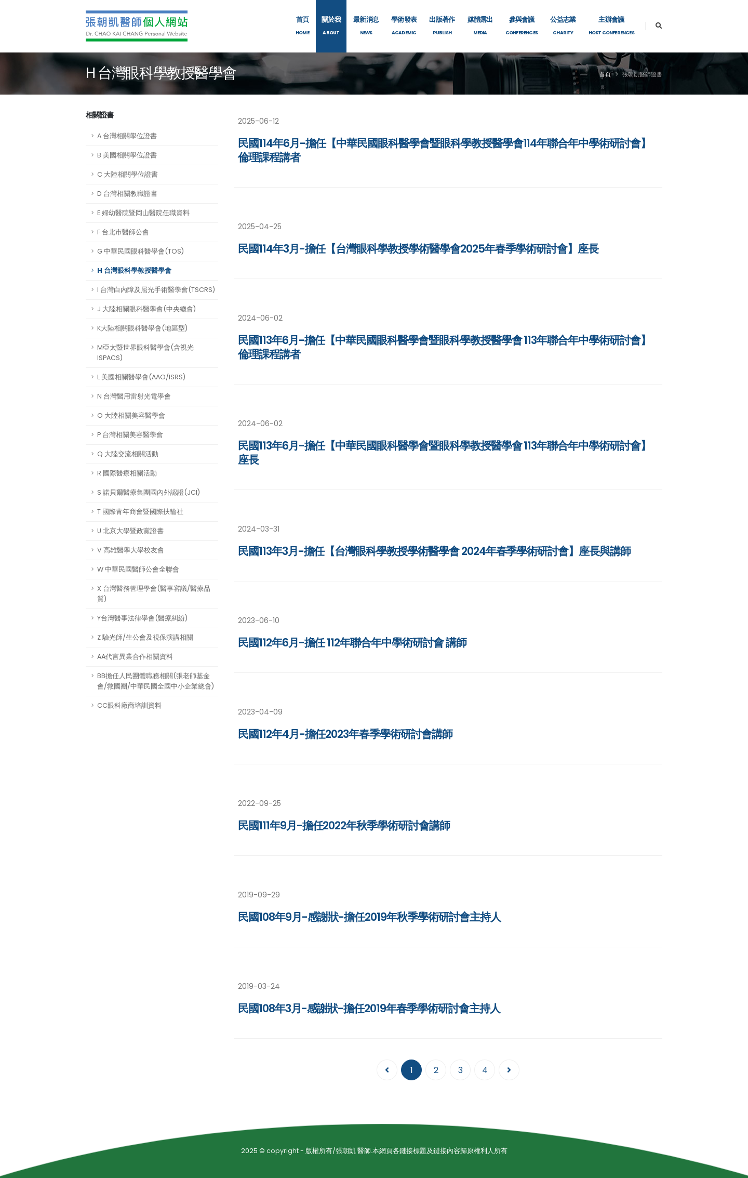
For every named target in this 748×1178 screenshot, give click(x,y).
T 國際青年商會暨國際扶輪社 (140, 511)
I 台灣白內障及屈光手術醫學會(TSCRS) (156, 289)
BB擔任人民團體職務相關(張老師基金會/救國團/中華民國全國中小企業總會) (155, 681)
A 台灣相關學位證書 (127, 135)
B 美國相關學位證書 (127, 155)
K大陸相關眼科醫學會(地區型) (142, 328)
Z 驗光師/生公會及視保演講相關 (145, 637)
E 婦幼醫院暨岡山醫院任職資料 (143, 212)
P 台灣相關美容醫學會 (130, 434)
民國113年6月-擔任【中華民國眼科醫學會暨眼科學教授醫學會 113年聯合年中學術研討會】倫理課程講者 (444, 347)
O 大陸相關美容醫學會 (131, 415)
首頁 (605, 74)
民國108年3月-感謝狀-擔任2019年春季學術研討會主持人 (369, 1008)
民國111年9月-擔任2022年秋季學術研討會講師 (344, 825)
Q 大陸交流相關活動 (127, 453)
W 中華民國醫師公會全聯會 (138, 569)
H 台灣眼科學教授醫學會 (134, 270)
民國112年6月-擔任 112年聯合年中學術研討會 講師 (352, 642)
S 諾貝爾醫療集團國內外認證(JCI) (148, 492)
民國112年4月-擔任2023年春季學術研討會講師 (345, 734)
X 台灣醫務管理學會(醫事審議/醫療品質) (153, 593)
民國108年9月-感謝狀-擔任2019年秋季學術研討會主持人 (369, 916)
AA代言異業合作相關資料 (135, 656)
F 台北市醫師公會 (123, 232)
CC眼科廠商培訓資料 (129, 705)
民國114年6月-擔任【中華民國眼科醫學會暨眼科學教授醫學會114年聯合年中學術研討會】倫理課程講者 (444, 150)
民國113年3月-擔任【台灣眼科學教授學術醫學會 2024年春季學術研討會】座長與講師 (434, 551)
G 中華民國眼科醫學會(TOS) (140, 251)
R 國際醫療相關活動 (127, 473)
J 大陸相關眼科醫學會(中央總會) (146, 309)
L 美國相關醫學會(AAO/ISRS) (141, 377)
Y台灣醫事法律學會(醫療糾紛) (142, 618)
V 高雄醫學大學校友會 (130, 550)
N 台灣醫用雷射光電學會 (134, 396)
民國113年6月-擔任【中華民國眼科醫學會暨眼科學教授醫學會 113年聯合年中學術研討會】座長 (444, 452)
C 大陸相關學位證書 (127, 174)
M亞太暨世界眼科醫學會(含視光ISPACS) (145, 352)
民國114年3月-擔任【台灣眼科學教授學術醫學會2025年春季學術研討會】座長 (418, 248)
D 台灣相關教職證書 (127, 193)
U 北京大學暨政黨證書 (130, 530)
